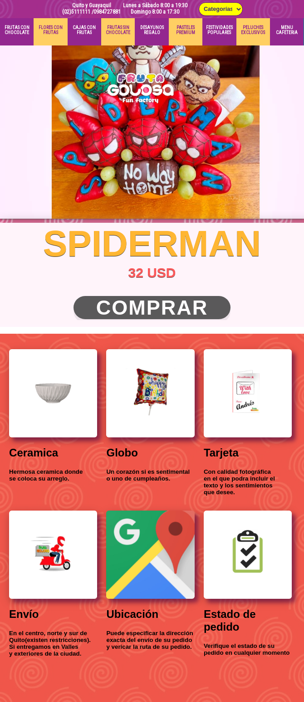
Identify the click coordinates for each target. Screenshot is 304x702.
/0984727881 (106, 12)
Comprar (152, 307)
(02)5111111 (76, 12)
